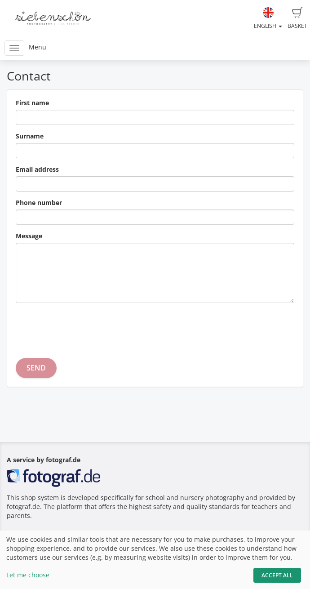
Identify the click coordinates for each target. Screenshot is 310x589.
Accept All (277, 575)
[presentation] (84, 327)
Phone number (39, 202)
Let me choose (27, 575)
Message (29, 236)
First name (32, 102)
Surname (30, 136)
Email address (37, 169)
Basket (297, 18)
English (268, 18)
